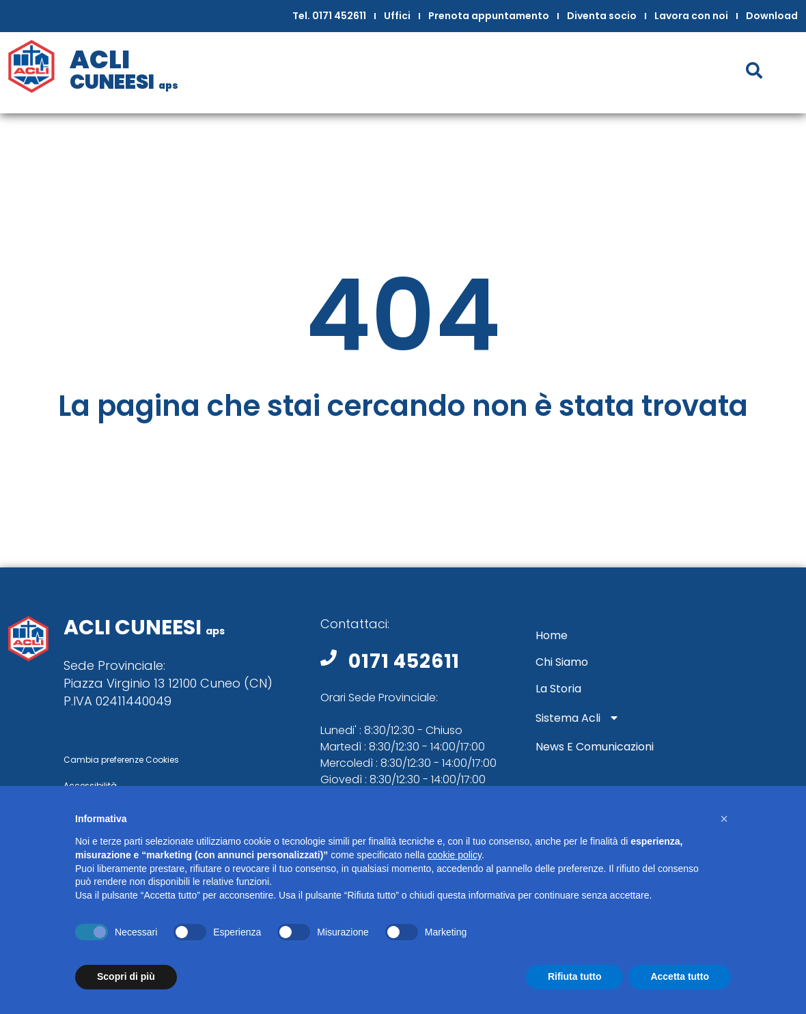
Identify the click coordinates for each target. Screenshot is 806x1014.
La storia (550, 56)
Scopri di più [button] (126, 976)
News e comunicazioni (630, 91)
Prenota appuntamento (488, 16)
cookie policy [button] (455, 854)
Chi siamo (476, 56)
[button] (724, 819)
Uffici (397, 16)
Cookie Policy (189, 732)
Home (411, 56)
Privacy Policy (105, 732)
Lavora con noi (691, 16)
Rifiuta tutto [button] (575, 976)
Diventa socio (602, 16)
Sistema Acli (645, 57)
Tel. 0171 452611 (329, 16)
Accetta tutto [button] (679, 976)
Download (772, 16)
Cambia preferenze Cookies (121, 759)
